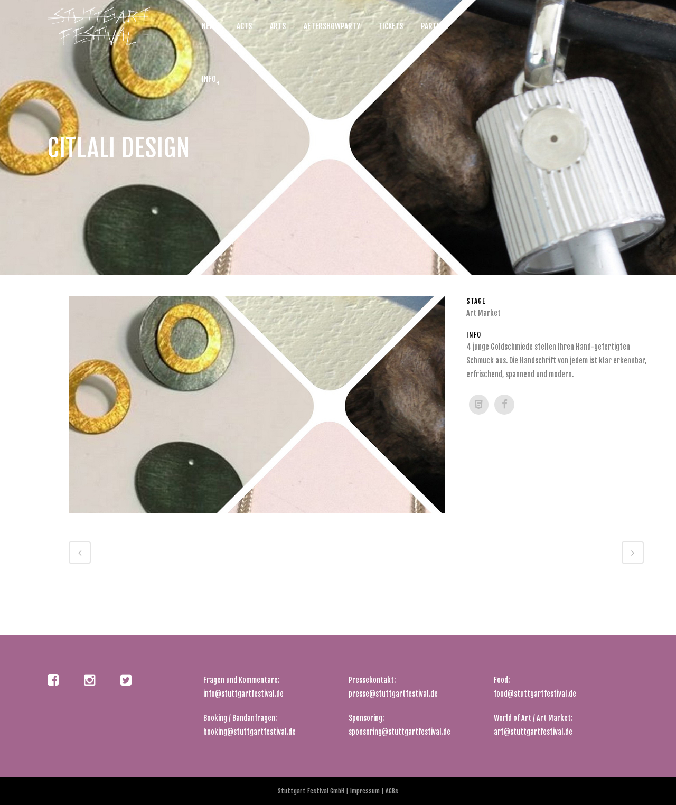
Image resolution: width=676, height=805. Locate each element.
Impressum (365, 791)
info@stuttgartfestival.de (243, 693)
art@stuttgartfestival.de (533, 731)
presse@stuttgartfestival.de (393, 693)
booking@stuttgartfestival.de (249, 731)
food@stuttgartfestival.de (535, 693)
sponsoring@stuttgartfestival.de (399, 731)
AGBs (391, 791)
